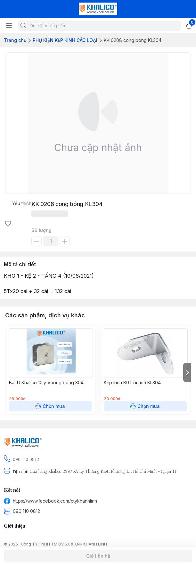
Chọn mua (50, 406)
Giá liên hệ (98, 556)
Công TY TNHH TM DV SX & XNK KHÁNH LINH (64, 544)
